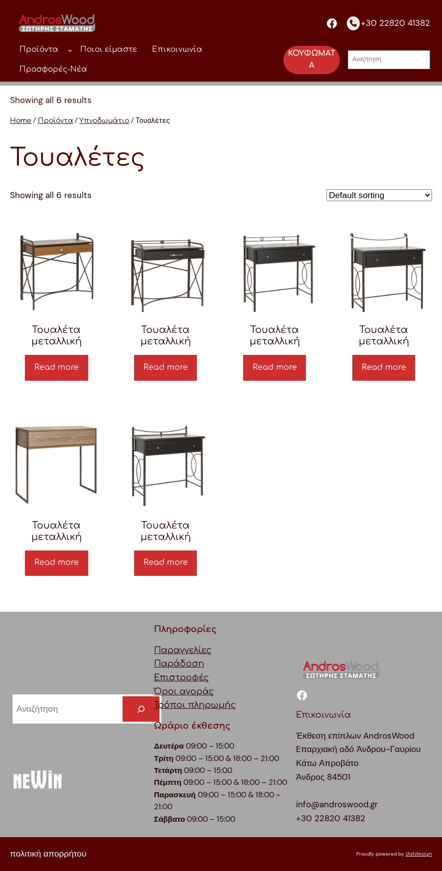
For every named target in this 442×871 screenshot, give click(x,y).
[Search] (141, 709)
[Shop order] (379, 195)
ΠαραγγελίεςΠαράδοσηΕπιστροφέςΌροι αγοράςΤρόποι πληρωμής (195, 678)
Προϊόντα (55, 120)
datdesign (419, 854)
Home (20, 120)
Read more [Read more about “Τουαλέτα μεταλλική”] (56, 367)
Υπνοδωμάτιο (104, 120)
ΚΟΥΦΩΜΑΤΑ (311, 59)
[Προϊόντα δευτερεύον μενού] (70, 50)
